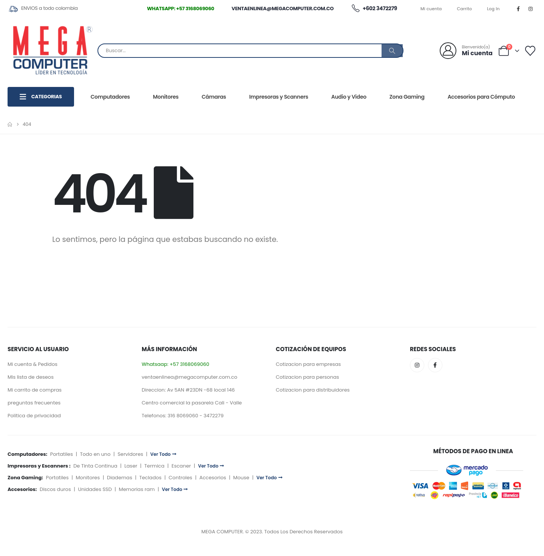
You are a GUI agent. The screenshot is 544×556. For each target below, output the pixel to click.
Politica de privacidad (34, 415)
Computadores (110, 97)
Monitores (166, 97)
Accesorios (212, 477)
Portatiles (61, 454)
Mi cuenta (431, 9)
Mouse (241, 477)
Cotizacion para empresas (308, 364)
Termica (154, 465)
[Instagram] (530, 8)
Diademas (119, 477)
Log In (493, 9)
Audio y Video (348, 97)
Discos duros (55, 489)
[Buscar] (392, 50)
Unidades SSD (94, 489)
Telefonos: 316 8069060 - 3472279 (183, 415)
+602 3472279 (374, 9)
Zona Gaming (407, 97)
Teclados (150, 477)
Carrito (464, 9)
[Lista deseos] (530, 51)
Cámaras (214, 97)
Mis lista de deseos (31, 377)
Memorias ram (137, 489)
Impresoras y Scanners (278, 97)
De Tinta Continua (95, 465)
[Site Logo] (52, 51)
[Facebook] (518, 8)
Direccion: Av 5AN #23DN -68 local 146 (188, 389)
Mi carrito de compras (35, 389)
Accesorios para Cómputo (481, 97)
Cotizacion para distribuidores (313, 389)
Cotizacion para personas (307, 377)
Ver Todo (163, 454)
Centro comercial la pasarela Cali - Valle (192, 402)
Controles (180, 477)
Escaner (181, 465)
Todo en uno (95, 454)
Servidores (130, 454)
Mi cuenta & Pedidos (32, 364)
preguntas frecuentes (34, 402)
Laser (130, 465)
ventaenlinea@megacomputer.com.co (283, 8)
